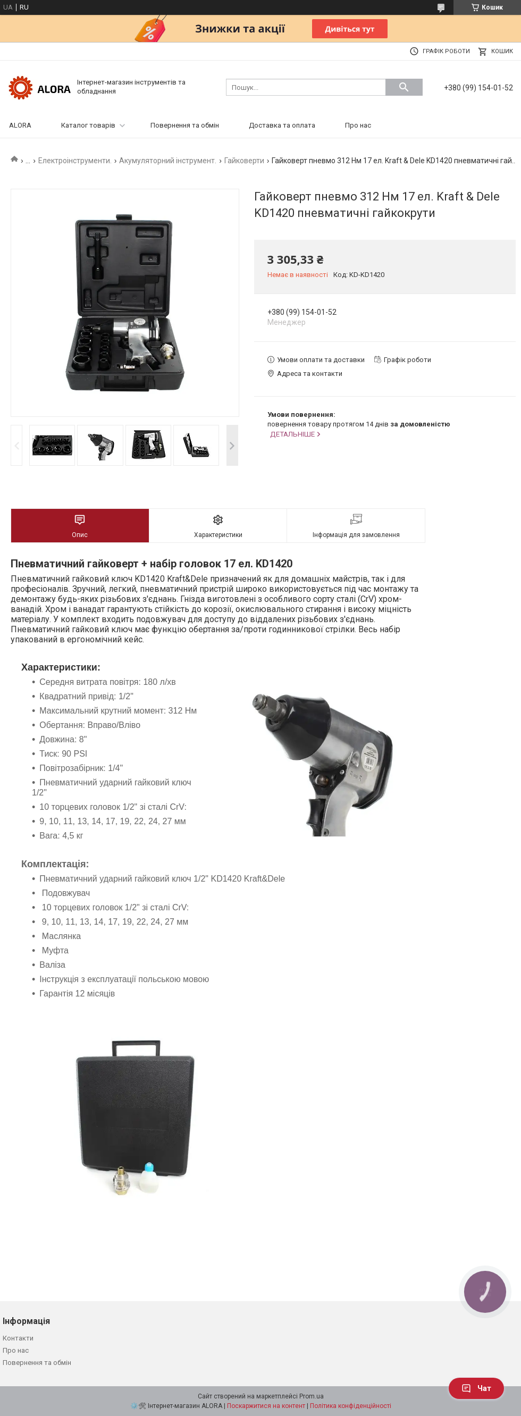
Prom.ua (311, 1396)
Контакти (18, 1338)
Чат (476, 1388)
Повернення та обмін (184, 125)
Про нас (358, 125)
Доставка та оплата (282, 125)
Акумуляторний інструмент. (167, 160)
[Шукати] (404, 87)
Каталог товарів (88, 125)
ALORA (20, 125)
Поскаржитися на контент (266, 1406)
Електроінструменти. (75, 160)
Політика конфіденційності (350, 1406)
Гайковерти (244, 160)
